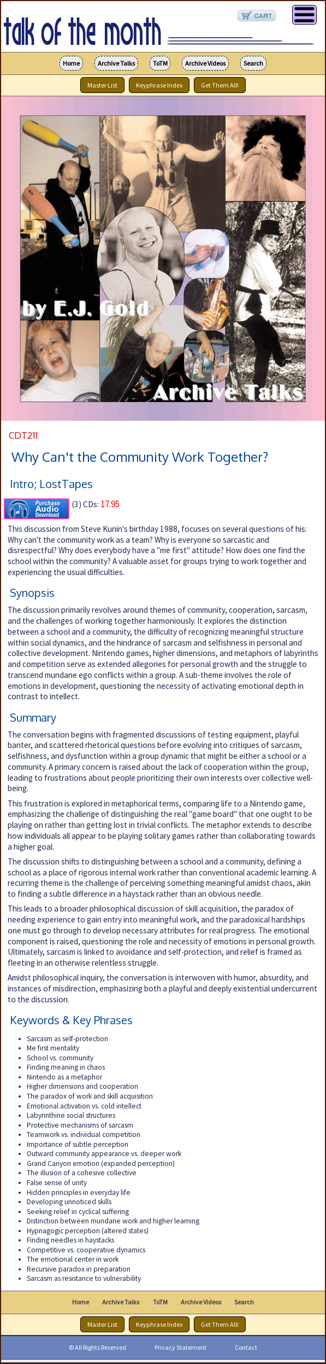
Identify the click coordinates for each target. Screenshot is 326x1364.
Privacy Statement (180, 1347)
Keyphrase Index (159, 85)
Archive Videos (205, 63)
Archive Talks (116, 63)
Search (253, 63)
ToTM (160, 63)
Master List (102, 85)
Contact (246, 1347)
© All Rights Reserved (97, 1347)
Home (71, 63)
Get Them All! (220, 85)
